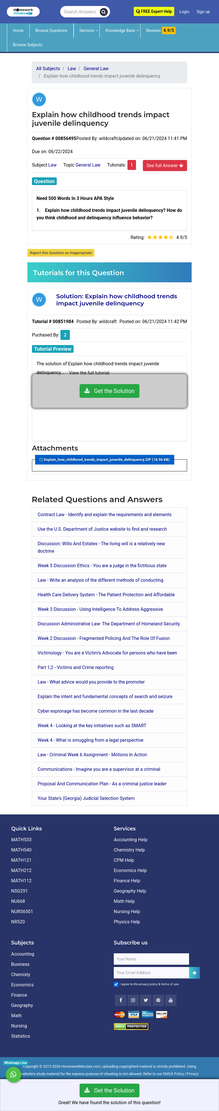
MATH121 (21, 860)
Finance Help (127, 880)
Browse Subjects (27, 44)
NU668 (18, 901)
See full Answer (165, 165)
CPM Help (124, 860)
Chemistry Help (129, 850)
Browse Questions (51, 30)
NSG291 (19, 891)
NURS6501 (22, 911)
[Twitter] (145, 1000)
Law (52, 165)
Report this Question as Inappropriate (61, 253)
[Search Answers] (80, 12)
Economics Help (130, 870)
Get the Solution (109, 391)
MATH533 (21, 839)
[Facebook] (120, 1000)
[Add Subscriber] (194, 973)
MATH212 (21, 870)
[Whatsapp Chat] (13, 1074)
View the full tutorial (89, 373)
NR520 (18, 922)
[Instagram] (133, 1000)
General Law (88, 165)
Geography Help (130, 891)
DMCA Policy (173, 1074)
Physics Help (127, 922)
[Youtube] (158, 1000)
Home (18, 30)
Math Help (124, 901)
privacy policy (148, 984)
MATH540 (21, 850)
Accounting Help (130, 839)
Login (184, 11)
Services (87, 30)
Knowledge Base (120, 30)
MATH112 (21, 880)
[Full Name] (151, 959)
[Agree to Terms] (116, 984)
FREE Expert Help (154, 11)
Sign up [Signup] (203, 11)
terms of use (170, 984)
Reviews (161, 30)
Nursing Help (127, 911)
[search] (104, 12)
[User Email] (151, 972)
